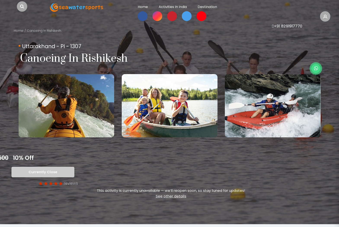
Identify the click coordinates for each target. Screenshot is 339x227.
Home (19, 30)
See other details (171, 196)
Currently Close (43, 172)
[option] (66, 105)
